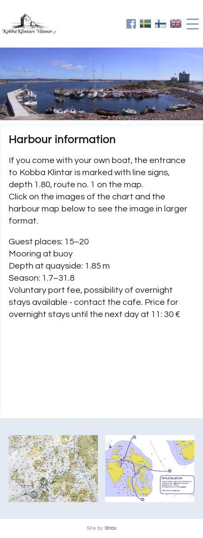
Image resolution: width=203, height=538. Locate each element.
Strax (110, 528)
